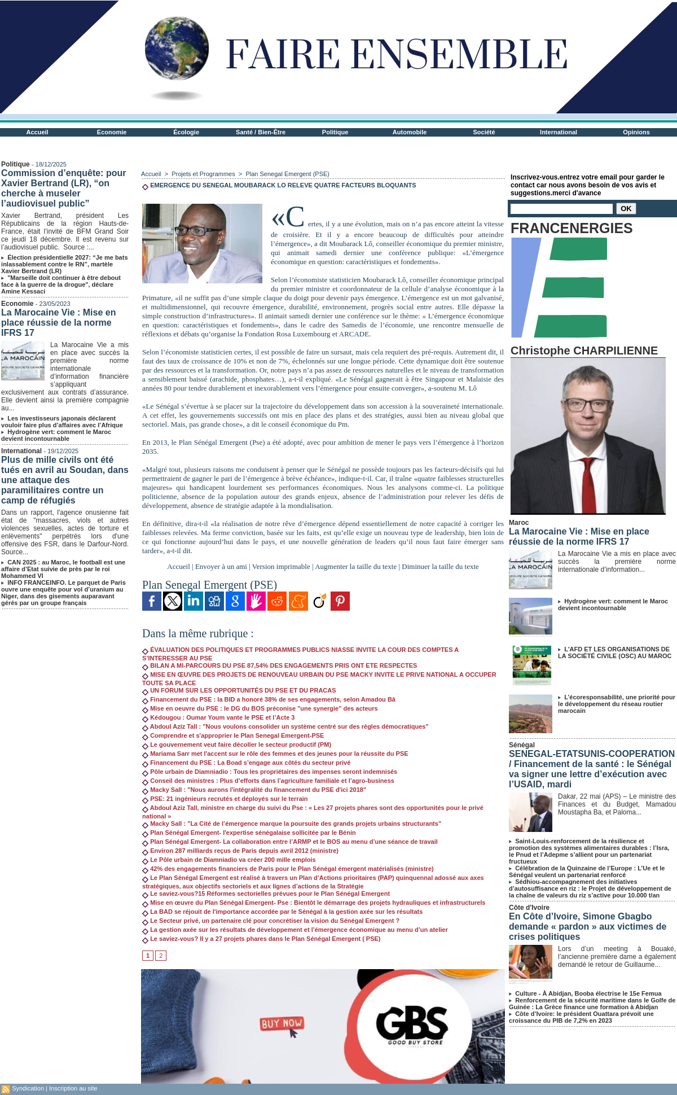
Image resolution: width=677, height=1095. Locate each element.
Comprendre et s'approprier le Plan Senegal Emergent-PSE (233, 735)
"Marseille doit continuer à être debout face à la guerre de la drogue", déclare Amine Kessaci (61, 284)
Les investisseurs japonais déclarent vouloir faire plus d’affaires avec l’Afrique (62, 421)
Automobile (410, 132)
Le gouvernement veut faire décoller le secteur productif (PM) (236, 744)
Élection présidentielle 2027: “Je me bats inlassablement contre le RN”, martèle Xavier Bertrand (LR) (64, 264)
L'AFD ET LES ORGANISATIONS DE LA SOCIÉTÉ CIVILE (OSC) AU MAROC (614, 652)
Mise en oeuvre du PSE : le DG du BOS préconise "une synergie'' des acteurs (260, 708)
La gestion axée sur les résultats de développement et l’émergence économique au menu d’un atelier (295, 929)
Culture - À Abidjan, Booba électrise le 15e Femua (588, 993)
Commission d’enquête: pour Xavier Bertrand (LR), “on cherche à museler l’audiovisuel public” (63, 188)
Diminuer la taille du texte (440, 566)
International (558, 132)
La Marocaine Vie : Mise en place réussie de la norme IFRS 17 (58, 323)
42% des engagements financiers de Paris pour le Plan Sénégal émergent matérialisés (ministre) (288, 868)
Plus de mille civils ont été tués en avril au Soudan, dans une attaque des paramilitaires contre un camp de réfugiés (65, 480)
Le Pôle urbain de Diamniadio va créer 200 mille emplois (229, 859)
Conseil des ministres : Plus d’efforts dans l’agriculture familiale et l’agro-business (268, 780)
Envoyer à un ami (221, 566)
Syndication (28, 1088)
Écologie (186, 132)
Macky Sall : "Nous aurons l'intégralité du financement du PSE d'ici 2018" (254, 789)
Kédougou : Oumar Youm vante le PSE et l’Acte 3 (218, 717)
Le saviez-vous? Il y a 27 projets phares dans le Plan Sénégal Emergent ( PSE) (261, 938)
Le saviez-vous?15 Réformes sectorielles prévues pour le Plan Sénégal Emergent (266, 893)
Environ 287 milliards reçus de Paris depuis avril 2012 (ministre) (240, 850)
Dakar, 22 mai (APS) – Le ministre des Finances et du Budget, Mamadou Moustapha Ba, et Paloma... (617, 804)
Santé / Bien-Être (260, 132)
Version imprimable (281, 566)
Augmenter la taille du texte (356, 566)
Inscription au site (73, 1088)
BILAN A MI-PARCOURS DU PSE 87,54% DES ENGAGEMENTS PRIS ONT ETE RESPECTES (279, 665)
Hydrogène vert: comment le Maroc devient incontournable (56, 435)
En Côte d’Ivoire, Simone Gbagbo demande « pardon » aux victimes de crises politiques (587, 926)
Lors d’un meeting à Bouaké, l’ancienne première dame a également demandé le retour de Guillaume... (617, 957)
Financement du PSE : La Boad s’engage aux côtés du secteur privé (246, 762)
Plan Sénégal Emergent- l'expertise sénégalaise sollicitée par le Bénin (249, 832)
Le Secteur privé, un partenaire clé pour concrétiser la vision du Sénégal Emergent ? (270, 920)
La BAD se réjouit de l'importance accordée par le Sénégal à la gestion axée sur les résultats (282, 911)
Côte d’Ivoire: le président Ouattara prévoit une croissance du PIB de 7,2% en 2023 (581, 1017)
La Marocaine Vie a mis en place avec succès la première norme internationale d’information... (617, 561)
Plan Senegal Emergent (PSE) (287, 173)
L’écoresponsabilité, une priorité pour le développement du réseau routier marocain (616, 704)
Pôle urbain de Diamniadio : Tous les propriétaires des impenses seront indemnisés (269, 771)
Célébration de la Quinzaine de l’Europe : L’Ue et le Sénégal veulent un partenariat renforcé (587, 871)
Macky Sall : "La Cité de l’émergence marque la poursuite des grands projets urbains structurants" (291, 823)
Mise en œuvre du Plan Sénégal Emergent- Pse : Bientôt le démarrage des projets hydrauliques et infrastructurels (313, 902)
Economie (112, 132)
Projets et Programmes (203, 173)
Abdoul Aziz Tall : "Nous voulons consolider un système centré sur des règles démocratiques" (285, 726)
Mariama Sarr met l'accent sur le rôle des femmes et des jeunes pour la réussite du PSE (275, 753)
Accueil (38, 132)
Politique (335, 132)
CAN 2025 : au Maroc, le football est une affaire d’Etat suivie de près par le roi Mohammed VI (63, 569)
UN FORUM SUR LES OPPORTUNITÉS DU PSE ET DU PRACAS (239, 690)
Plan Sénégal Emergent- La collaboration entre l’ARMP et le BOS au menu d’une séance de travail (290, 841)
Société (484, 132)
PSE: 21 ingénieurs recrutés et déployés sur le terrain (224, 798)
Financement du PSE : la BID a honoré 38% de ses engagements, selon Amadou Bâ (268, 699)
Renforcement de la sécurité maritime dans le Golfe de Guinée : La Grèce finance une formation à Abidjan (592, 1003)
